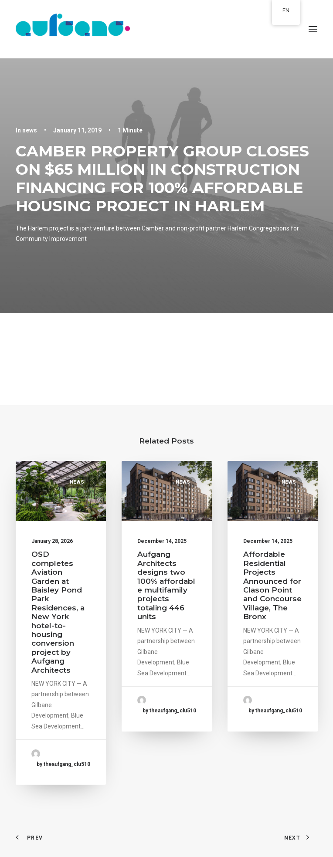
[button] (313, 29)
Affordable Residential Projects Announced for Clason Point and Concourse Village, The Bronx (272, 585)
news (29, 130)
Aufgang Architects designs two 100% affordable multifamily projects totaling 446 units (166, 585)
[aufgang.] (166, 29)
